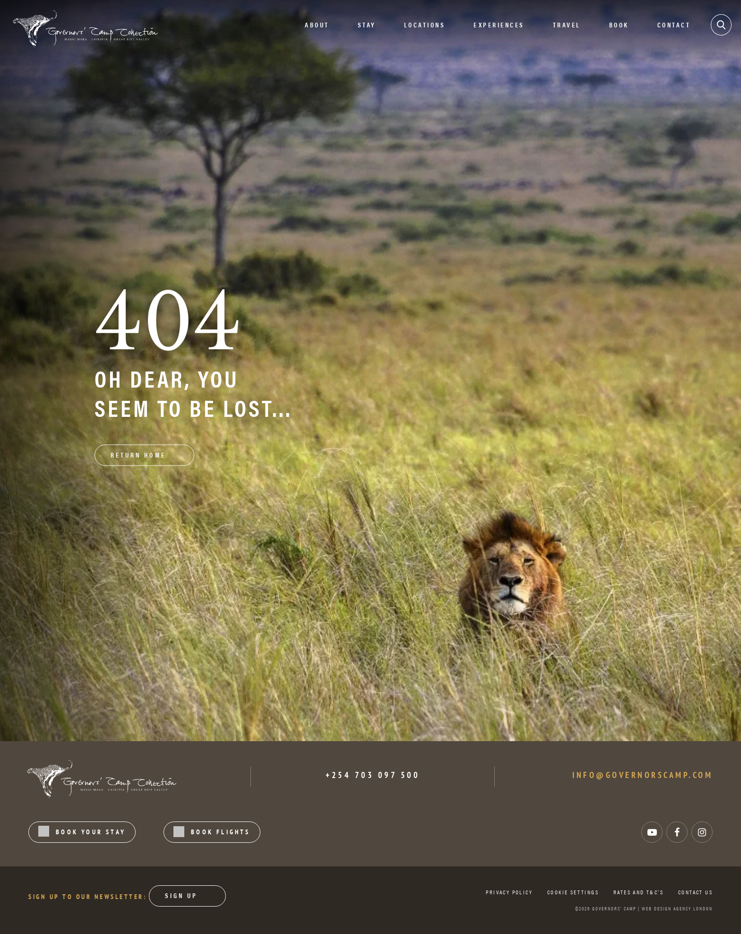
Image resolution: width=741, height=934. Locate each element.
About (317, 24)
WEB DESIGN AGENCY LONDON (677, 908)
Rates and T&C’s (638, 892)
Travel (567, 24)
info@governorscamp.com (642, 775)
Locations (425, 24)
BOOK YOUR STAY (82, 831)
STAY (367, 24)
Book (619, 24)
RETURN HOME (138, 454)
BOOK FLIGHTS (211, 831)
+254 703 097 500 (373, 775)
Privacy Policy (509, 892)
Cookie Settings (573, 892)
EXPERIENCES (499, 24)
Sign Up (181, 895)
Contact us (695, 892)
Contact (674, 24)
